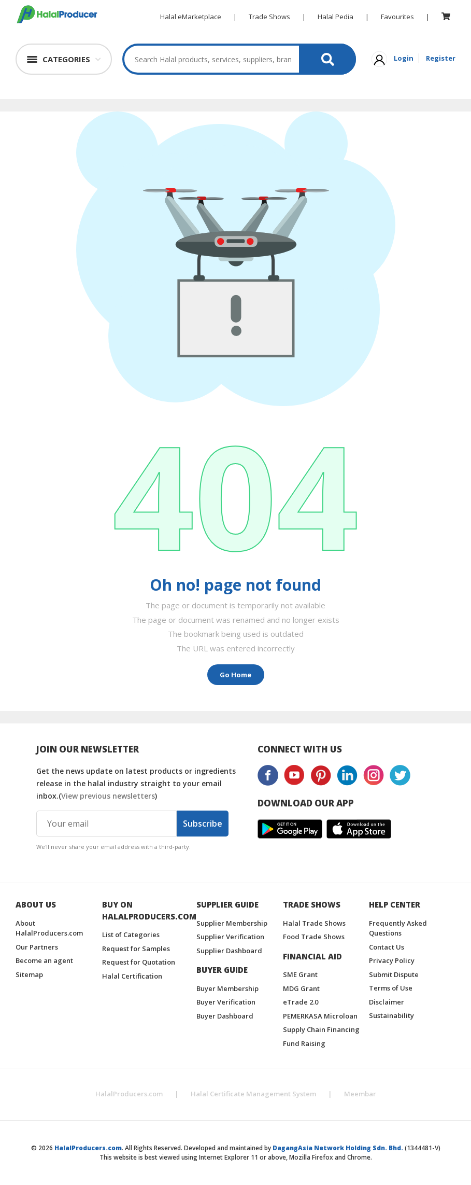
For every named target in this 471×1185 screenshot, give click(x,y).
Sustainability (391, 1015)
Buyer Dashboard (224, 1016)
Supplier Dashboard (229, 950)
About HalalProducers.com (49, 928)
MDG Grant (301, 988)
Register (440, 58)
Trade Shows (269, 16)
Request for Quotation (138, 962)
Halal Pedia (335, 16)
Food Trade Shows (314, 936)
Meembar (360, 1093)
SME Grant (300, 974)
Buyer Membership (227, 988)
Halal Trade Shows (314, 923)
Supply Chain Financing (321, 1029)
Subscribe (202, 823)
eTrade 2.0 (300, 1002)
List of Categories (131, 934)
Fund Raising (304, 1043)
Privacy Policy (392, 960)
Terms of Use (390, 988)
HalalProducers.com (129, 1093)
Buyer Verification (225, 1002)
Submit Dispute (394, 974)
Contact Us (386, 947)
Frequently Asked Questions (398, 928)
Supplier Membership (231, 923)
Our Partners (37, 947)
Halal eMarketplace (190, 16)
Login (403, 58)
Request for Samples (136, 948)
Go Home (235, 674)
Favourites (397, 16)
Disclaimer (386, 1002)
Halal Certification (132, 976)
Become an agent (44, 960)
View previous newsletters (108, 796)
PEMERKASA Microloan (320, 1016)
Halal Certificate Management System (253, 1093)
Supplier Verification (230, 936)
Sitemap (29, 974)
